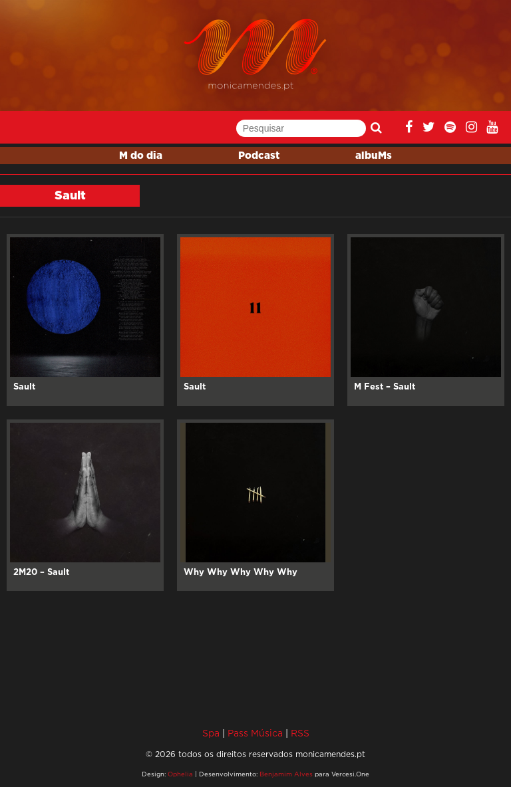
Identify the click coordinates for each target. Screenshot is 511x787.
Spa (211, 733)
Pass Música (255, 733)
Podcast (258, 156)
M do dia (140, 156)
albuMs (373, 156)
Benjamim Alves (286, 774)
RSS (300, 733)
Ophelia (180, 774)
